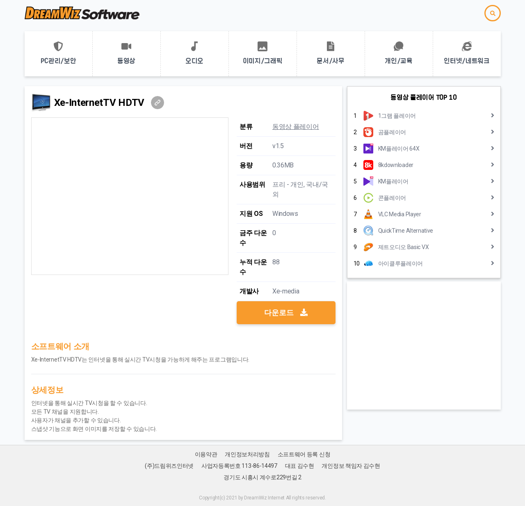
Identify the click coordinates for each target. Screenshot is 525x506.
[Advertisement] (424, 345)
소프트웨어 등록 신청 (304, 454)
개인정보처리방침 (247, 454)
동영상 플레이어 (295, 127)
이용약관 (206, 454)
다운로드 (286, 312)
